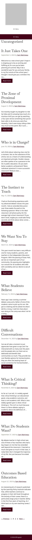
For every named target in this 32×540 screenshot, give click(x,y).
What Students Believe (12, 287)
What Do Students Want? (15, 428)
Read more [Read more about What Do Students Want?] (7, 460)
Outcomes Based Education (13, 475)
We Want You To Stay (14, 238)
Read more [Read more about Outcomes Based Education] (7, 509)
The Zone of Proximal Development (11, 97)
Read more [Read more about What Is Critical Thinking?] (7, 413)
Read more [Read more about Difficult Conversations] (7, 367)
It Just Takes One (14, 51)
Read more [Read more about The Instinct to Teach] (7, 224)
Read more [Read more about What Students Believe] (7, 317)
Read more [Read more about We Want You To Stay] (7, 273)
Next (22, 519)
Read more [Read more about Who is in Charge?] (7, 174)
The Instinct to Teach (12, 189)
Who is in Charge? (15, 142)
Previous (5, 519)
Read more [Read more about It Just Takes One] (7, 81)
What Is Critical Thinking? (13, 381)
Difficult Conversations (12, 332)
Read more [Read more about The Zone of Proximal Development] (7, 129)
